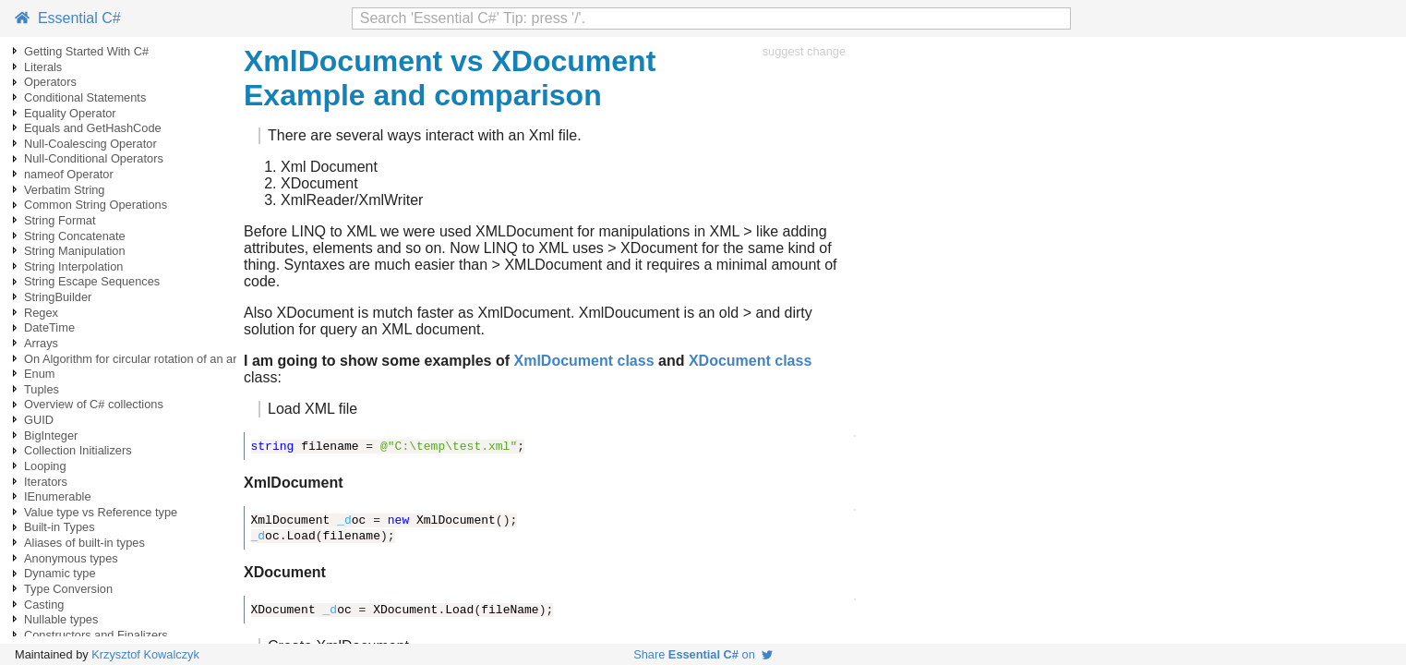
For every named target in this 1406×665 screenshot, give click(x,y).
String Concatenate (75, 236)
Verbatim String (64, 190)
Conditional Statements (85, 97)
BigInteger (51, 435)
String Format (60, 220)
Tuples (41, 389)
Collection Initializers (78, 450)
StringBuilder (57, 297)
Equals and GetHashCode (93, 128)
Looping (45, 466)
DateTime (49, 327)
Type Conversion (68, 589)
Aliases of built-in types (84, 543)
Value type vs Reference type (100, 512)
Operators (50, 82)
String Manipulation (75, 251)
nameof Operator (69, 174)
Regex (41, 313)
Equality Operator (70, 113)
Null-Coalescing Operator (90, 144)
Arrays (41, 343)
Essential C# (68, 18)
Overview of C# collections (93, 404)
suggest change (804, 51)
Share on (703, 654)
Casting (44, 604)
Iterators (45, 482)
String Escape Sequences (92, 281)
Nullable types (61, 619)
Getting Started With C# (86, 51)
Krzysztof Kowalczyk (145, 654)
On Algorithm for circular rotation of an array (138, 359)
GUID (39, 420)
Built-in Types (59, 527)
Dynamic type (60, 573)
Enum (39, 374)
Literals (43, 67)
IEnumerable (57, 496)
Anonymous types (71, 558)
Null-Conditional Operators (93, 158)
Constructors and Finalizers (96, 635)
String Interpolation (73, 266)
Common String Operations (95, 205)
